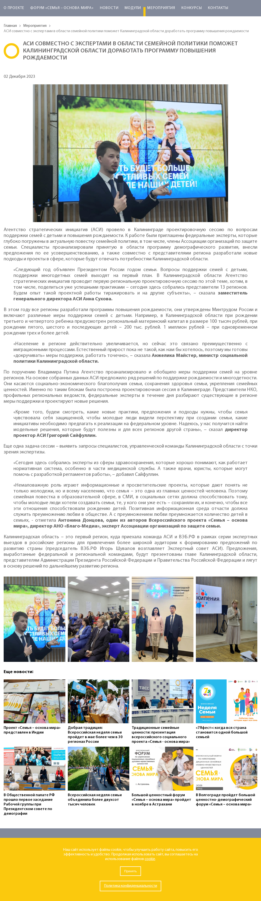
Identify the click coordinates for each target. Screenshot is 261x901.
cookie (150, 859)
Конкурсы (191, 8)
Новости (109, 8)
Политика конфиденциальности (130, 886)
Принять (130, 871)
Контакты (218, 8)
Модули (132, 8)
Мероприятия (161, 8)
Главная (10, 26)
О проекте (14, 8)
